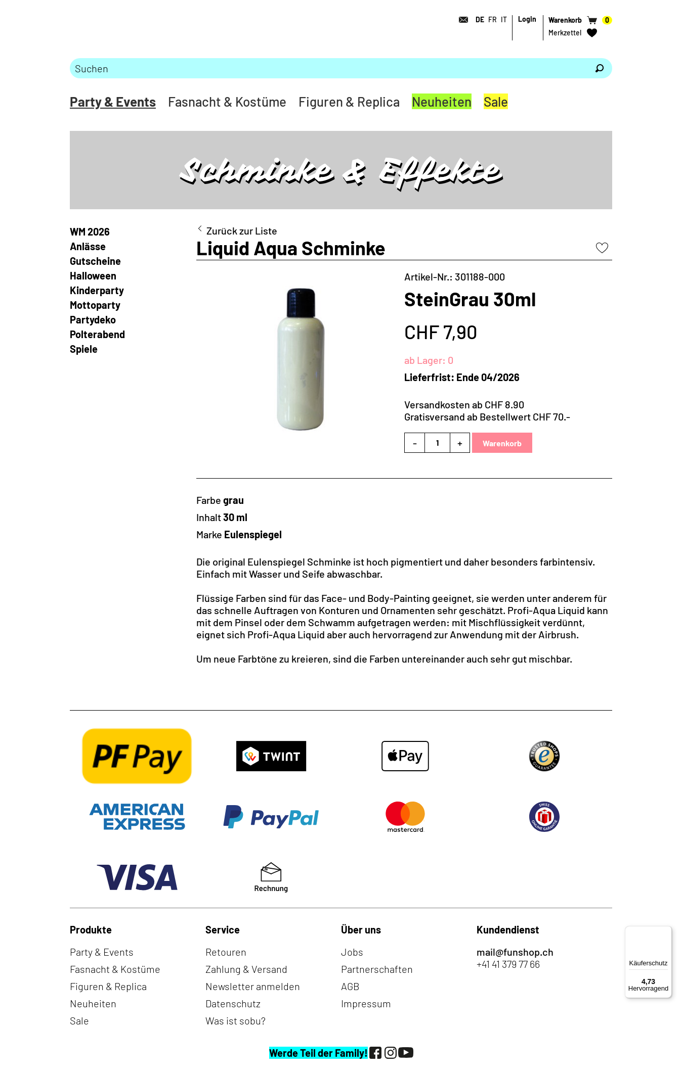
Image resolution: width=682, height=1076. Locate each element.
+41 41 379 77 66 (508, 964)
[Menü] (666, 932)
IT (504, 19)
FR (492, 19)
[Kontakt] (460, 20)
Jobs (352, 952)
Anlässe (88, 246)
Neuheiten (442, 101)
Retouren (225, 952)
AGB (350, 986)
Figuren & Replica (349, 101)
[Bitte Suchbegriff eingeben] (328, 68)
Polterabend (97, 334)
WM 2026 (90, 231)
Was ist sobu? (235, 1020)
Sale (496, 101)
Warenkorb (502, 443)
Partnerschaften (377, 969)
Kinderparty (97, 290)
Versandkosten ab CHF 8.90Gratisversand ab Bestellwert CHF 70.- (487, 410)
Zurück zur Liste (241, 230)
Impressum (366, 1003)
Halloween (93, 275)
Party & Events (113, 101)
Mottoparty (95, 305)
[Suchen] (599, 68)
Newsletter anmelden (252, 986)
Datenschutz (233, 1003)
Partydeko (93, 319)
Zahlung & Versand (246, 969)
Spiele (84, 349)
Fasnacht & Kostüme (227, 101)
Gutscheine (95, 261)
